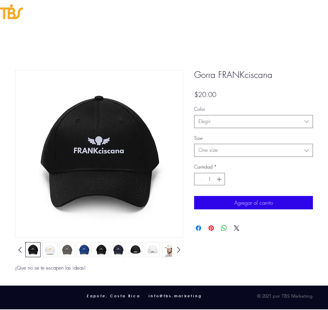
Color (199, 109)
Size (198, 138)
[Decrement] (199, 179)
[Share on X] (237, 228)
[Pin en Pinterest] (211, 228)
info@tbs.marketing (175, 295)
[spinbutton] (209, 179)
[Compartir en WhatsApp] (224, 228)
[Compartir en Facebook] (198, 228)
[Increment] (220, 179)
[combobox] (253, 121)
